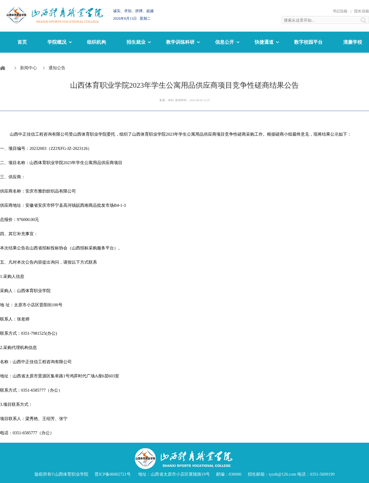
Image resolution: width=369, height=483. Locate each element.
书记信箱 (340, 11)
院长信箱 (361, 11)
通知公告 (56, 68)
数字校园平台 (308, 42)
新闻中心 (28, 68)
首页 (22, 42)
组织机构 (96, 42)
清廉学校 (352, 42)
